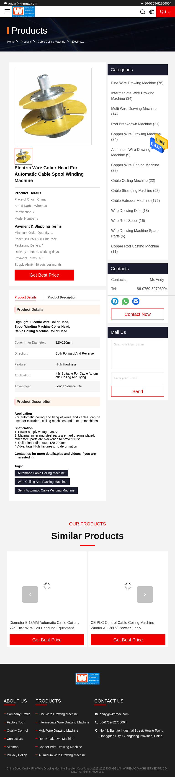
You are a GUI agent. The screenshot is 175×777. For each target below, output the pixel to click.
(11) (135, 249)
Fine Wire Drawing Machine (58, 714)
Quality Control (17, 730)
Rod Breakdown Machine (56, 739)
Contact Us (15, 739)
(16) (128, 221)
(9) (130, 152)
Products (26, 41)
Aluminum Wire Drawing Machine (62, 755)
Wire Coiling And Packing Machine (42, 482)
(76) (137, 83)
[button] (30, 594)
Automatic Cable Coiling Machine (41, 473)
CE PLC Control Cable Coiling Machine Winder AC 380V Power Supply (122, 625)
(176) (135, 201)
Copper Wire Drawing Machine (60, 747)
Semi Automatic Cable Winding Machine (46, 490)
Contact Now (138, 314)
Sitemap (12, 747)
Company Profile (19, 714)
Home (11, 41)
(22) (135, 167)
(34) (132, 95)
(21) (135, 124)
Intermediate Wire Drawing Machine (64, 722)
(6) (135, 233)
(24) (136, 137)
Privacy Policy (17, 755)
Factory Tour (16, 722)
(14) (134, 111)
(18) (130, 211)
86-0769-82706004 (155, 3)
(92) (135, 191)
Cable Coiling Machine (51, 41)
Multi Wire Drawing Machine (58, 730)
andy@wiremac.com (20, 3)
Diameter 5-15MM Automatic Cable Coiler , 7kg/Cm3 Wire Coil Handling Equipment (44, 625)
